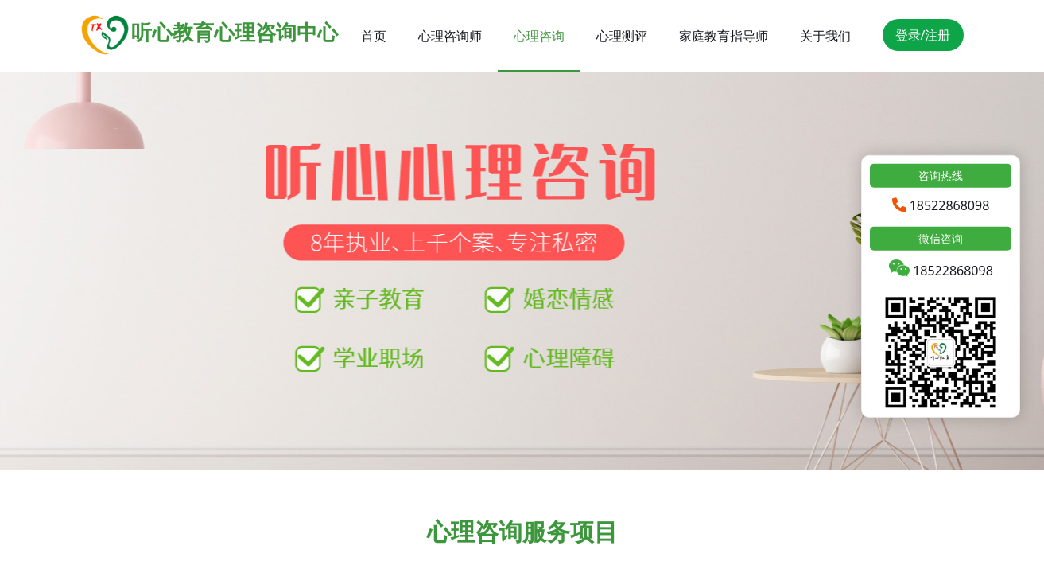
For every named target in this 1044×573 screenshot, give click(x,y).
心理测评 (621, 36)
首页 (373, 36)
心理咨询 (539, 36)
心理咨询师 (450, 36)
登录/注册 (923, 35)
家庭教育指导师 (723, 36)
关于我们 (825, 36)
